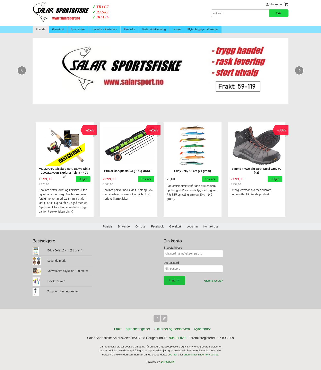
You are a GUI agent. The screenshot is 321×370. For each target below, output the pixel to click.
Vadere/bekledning (154, 29)
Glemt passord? (213, 280)
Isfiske (177, 29)
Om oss (140, 226)
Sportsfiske (78, 29)
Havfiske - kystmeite (104, 29)
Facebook (157, 226)
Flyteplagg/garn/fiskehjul (202, 29)
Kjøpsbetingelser (138, 329)
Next (303, 69)
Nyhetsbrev (202, 329)
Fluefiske (129, 29)
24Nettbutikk (167, 361)
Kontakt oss (210, 226)
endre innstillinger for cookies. (201, 354)
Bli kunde (124, 226)
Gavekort (58, 29)
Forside (40, 29)
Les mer (173, 354)
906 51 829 (177, 338)
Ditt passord (171, 262)
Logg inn (192, 226)
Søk (278, 13)
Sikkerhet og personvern (172, 329)
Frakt (117, 329)
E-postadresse (173, 247)
